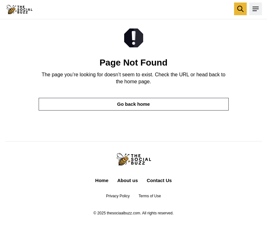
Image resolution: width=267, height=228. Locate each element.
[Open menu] (255, 9)
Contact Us (159, 180)
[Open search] (240, 9)
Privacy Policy (118, 196)
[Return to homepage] (19, 9)
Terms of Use (150, 196)
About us (127, 180)
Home (102, 180)
